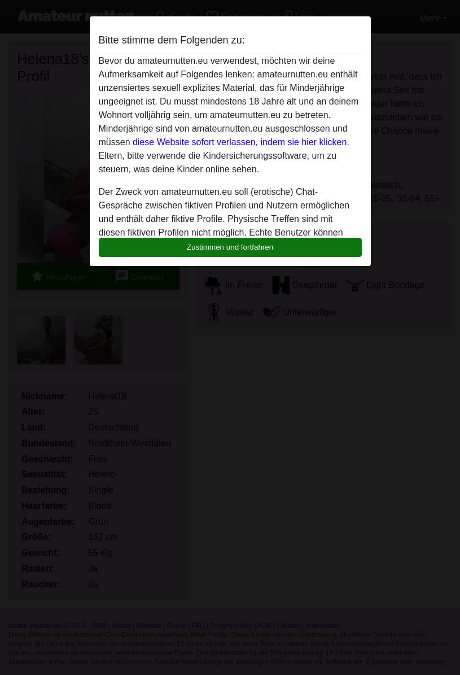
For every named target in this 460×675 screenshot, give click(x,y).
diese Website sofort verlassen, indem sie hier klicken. (241, 142)
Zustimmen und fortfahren (230, 247)
